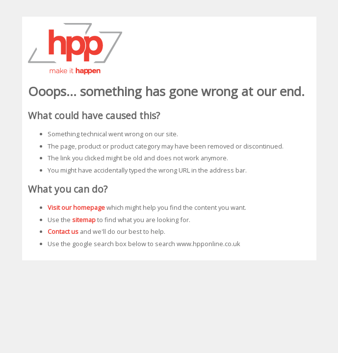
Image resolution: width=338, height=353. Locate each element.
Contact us (63, 231)
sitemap (84, 219)
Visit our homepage (76, 207)
